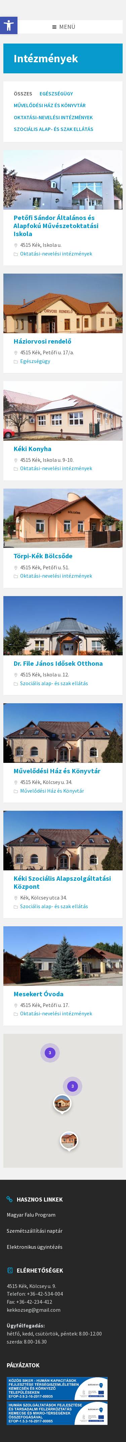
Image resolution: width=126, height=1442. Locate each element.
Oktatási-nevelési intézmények (53, 117)
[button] (8, 25)
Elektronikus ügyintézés (34, 1247)
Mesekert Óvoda (38, 994)
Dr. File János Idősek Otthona (58, 663)
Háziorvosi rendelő (42, 341)
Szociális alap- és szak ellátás (53, 129)
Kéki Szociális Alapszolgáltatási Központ (62, 882)
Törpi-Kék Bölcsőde (43, 556)
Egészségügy (56, 93)
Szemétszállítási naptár (34, 1231)
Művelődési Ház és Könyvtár (50, 105)
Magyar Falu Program (31, 1215)
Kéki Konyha (32, 448)
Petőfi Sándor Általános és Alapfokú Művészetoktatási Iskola (55, 225)
